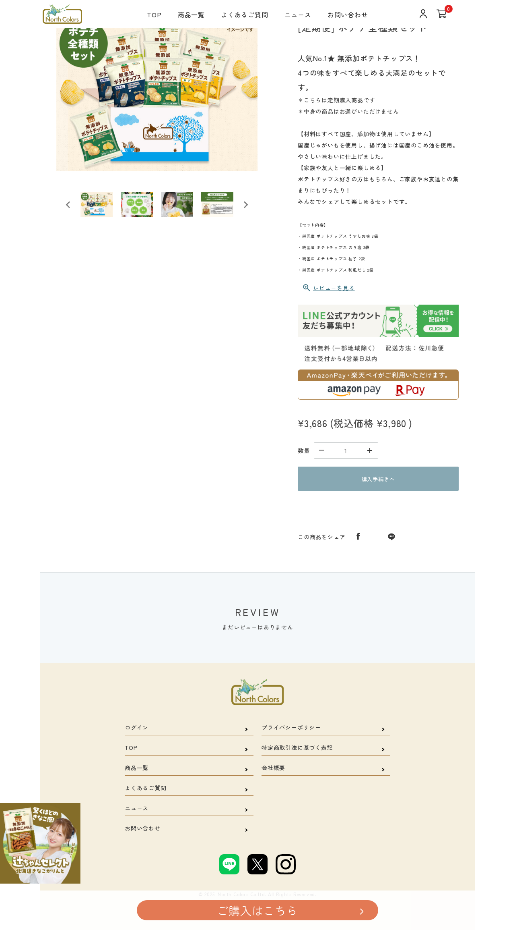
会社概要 (273, 768)
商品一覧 (191, 14)
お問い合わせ (348, 14)
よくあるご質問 (244, 14)
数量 (304, 450)
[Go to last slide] (68, 205)
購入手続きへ (378, 479)
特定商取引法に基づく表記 (297, 747)
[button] (96, 204)
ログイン (136, 727)
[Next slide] (245, 205)
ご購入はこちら (257, 910)
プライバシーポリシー (291, 727)
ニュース (297, 14)
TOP (154, 14)
